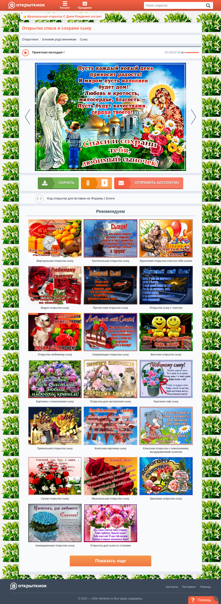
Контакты (172, 586)
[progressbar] (192, 52)
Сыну (84, 39)
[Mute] (183, 53)
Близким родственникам (59, 39)
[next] (193, 117)
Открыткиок (30, 39)
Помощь (205, 586)
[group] (110, 52)
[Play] (25, 52)
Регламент (189, 586)
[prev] (27, 117)
